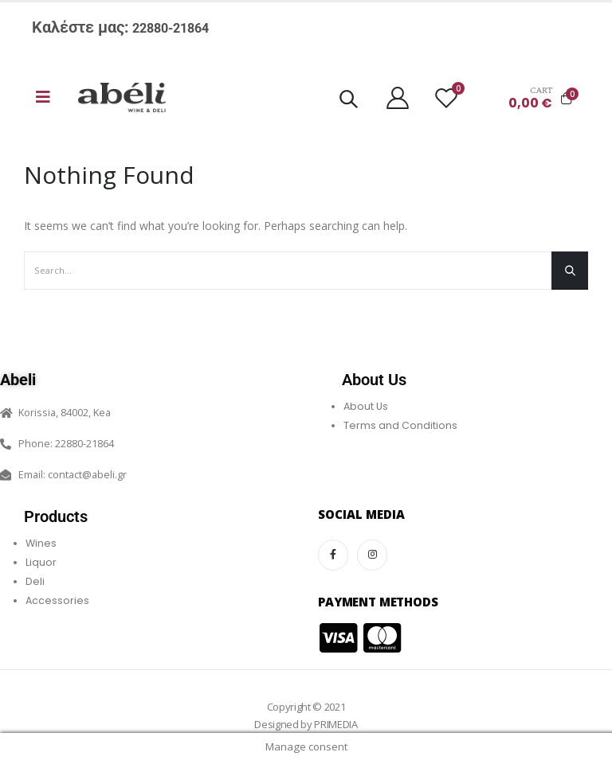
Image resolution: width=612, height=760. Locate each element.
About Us (365, 406)
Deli (35, 581)
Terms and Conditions (400, 425)
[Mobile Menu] (43, 97)
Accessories (57, 600)
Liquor (41, 562)
